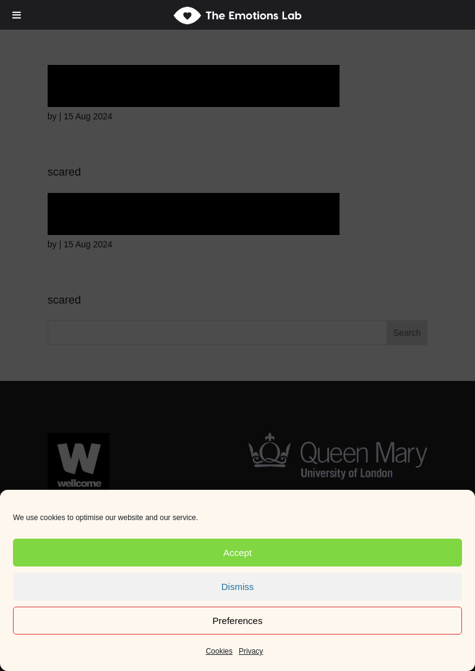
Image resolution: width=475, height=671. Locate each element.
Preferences (238, 620)
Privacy (251, 651)
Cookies (219, 651)
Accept (237, 552)
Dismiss (237, 586)
